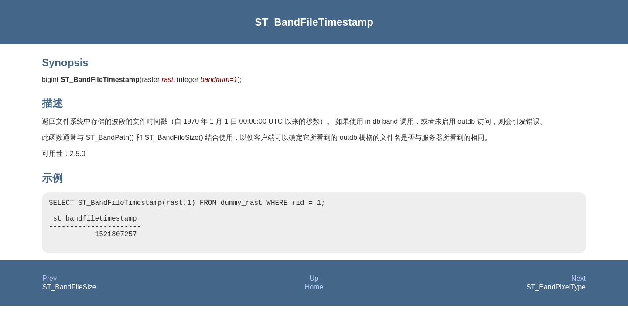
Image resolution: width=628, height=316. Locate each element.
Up (314, 288)
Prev (49, 288)
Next (578, 288)
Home (314, 297)
